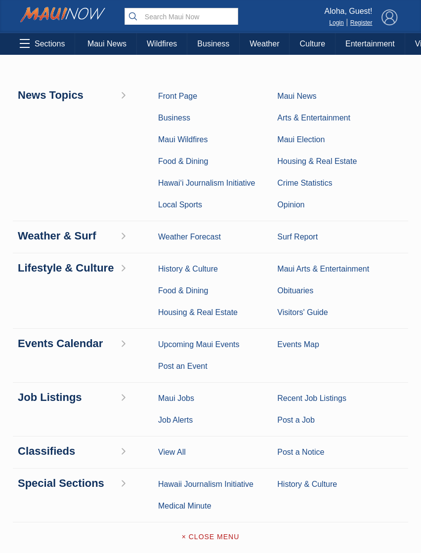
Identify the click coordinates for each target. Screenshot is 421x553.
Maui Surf (49, 385)
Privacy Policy (319, 429)
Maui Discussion (49, 431)
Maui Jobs (49, 477)
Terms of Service (210, 460)
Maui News (106, 44)
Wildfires (162, 44)
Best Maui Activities (102, 405)
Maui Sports (102, 385)
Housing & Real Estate (49, 456)
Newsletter (210, 439)
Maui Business (102, 354)
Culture (312, 44)
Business (213, 44)
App (210, 419)
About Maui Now (210, 356)
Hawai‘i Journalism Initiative (49, 513)
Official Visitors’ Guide (102, 482)
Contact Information (210, 377)
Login (336, 22)
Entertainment (370, 44)
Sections (42, 43)
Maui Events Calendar (103, 456)
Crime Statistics (49, 400)
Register (361, 22)
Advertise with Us (210, 398)
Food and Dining (102, 431)
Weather (264, 44)
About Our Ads (369, 429)
